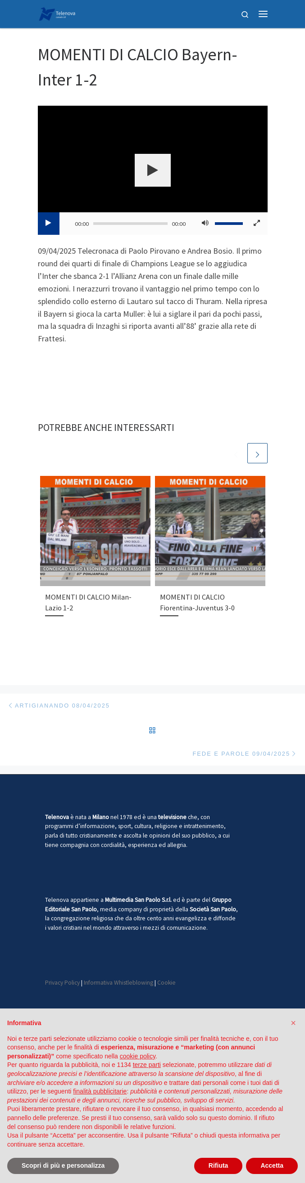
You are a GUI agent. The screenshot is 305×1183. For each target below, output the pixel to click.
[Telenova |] (57, 12)
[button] (293, 1023)
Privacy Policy (62, 982)
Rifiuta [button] (218, 1165)
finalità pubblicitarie (100, 1091)
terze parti (147, 1064)
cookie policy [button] (137, 1056)
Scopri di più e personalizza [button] (63, 1165)
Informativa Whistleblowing (118, 982)
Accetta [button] (271, 1165)
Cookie (166, 982)
